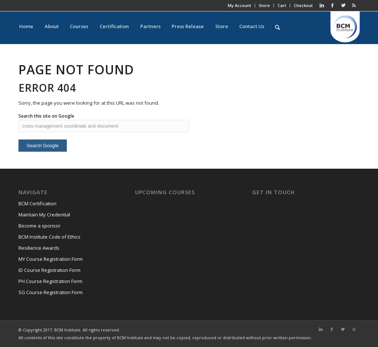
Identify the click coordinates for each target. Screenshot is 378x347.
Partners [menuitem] (143, 27)
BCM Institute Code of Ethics (49, 236)
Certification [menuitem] (108, 27)
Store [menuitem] (210, 27)
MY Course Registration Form (50, 259)
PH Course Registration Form (50, 281)
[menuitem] (264, 27)
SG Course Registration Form (50, 292)
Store (262, 5)
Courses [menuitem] (75, 27)
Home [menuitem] (25, 27)
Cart (280, 5)
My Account (238, 5)
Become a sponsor (39, 225)
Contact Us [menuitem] (239, 27)
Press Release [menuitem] (178, 27)
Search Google (43, 145)
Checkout (301, 5)
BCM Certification (37, 203)
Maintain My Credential (44, 214)
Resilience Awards (38, 248)
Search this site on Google (46, 116)
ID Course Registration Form (49, 270)
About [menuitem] (49, 27)
